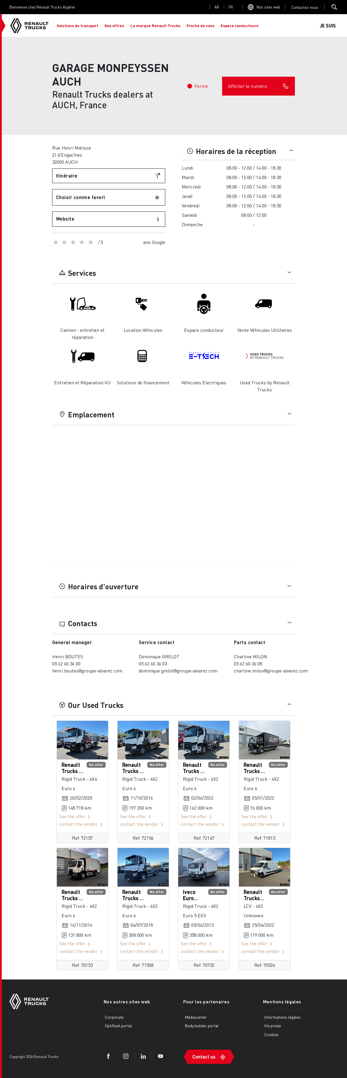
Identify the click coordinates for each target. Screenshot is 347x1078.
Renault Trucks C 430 (72, 771)
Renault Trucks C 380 (132, 771)
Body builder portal (202, 1025)
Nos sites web (268, 6)
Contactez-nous (304, 7)
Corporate (114, 1016)
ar (216, 6)
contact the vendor (82, 824)
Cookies (271, 1034)
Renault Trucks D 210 (254, 771)
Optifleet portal (118, 1025)
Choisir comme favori (80, 197)
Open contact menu (304, 7)
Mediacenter (196, 1016)
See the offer (75, 816)
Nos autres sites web (126, 1002)
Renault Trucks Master (253, 898)
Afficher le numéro (258, 86)
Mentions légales (282, 1002)
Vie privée (272, 1025)
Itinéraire (66, 176)
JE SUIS (328, 25)
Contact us (204, 1056)
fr (231, 6)
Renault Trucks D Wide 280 (73, 898)
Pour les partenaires (206, 1002)
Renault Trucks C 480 (193, 771)
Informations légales (282, 1016)
